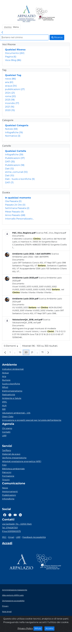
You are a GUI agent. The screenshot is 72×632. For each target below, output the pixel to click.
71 (43, 353)
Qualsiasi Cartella (15, 151)
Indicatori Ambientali (13, 369)
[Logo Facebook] (4, 515)
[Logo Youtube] (15, 515)
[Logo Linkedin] (20, 515)
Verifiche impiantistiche (14, 457)
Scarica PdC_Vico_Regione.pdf (51, 233)
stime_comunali (16, 172)
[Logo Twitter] (10, 515)
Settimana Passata (17, 208)
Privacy (5, 606)
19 (21, 353)
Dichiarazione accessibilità (13, 601)
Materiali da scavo (11, 454)
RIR (3, 409)
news (10, 78)
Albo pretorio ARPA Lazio (13, 595)
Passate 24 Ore (15, 204)
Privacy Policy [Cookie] (25, 628)
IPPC (4, 402)
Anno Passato (15, 215)
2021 (9, 106)
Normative (12, 135)
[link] (2, 32)
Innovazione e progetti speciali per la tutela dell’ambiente (31, 420)
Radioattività (8, 394)
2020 (10, 110)
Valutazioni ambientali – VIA (16, 413)
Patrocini (6, 472)
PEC (4, 537)
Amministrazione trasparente (14, 590)
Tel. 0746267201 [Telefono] (10, 527)
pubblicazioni (15, 89)
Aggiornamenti (10, 491)
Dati (9, 168)
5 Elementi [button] (12, 346)
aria (9, 82)
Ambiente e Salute (11, 398)
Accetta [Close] (50, 628)
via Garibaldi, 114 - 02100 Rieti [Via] (17, 524)
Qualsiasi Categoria (16, 125)
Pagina (10, 56)
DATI (10, 161)
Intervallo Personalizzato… (19, 218)
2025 (10, 99)
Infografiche (14, 132)
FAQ (4, 465)
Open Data (7, 416)
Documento (14, 53)
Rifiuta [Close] (38, 628)
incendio (12, 103)
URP (4, 435)
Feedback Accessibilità (34, 537)
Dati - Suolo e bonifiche (20, 179)
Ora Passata (13, 201)
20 (27, 353)
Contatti (6, 432)
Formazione (8, 476)
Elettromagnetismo (12, 391)
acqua (11, 85)
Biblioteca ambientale (13, 468)
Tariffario (6, 450)
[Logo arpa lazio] (26, 14)
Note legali (7, 611)
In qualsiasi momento (18, 197)
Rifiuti (5, 387)
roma (10, 96)
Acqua (5, 372)
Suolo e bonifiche (11, 383)
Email (11, 537)
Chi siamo (7, 428)
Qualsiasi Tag (13, 75)
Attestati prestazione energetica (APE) (21, 461)
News (5, 488)
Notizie (11, 129)
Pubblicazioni (15, 158)
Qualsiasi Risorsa (15, 49)
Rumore (6, 380)
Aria (4, 376)
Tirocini (6, 479)
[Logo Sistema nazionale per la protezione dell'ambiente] (45, 14)
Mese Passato (14, 211)
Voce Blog (13, 60)
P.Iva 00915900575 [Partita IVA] (11, 531)
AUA (4, 405)
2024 (10, 92)
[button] (11, 27)
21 (33, 353)
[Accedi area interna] (7, 543)
